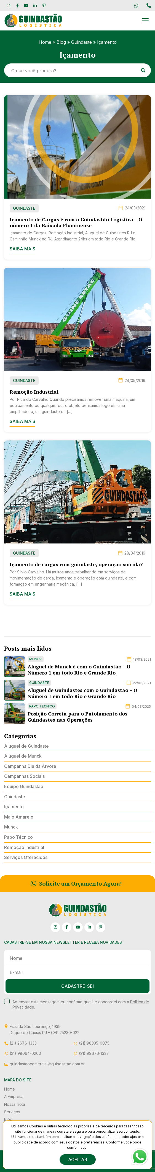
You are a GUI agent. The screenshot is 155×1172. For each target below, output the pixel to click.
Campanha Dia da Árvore (30, 766)
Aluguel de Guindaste (26, 746)
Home (45, 42)
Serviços (12, 1111)
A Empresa (13, 1096)
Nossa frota (14, 1104)
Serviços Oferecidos (25, 857)
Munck (11, 827)
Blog (61, 42)
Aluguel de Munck (23, 756)
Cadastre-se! (77, 986)
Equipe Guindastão (23, 786)
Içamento (14, 806)
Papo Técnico (18, 837)
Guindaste (81, 42)
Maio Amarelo (18, 817)
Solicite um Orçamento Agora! (76, 883)
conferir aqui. (77, 1147)
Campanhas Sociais (24, 776)
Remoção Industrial (24, 847)
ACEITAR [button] (77, 1159)
